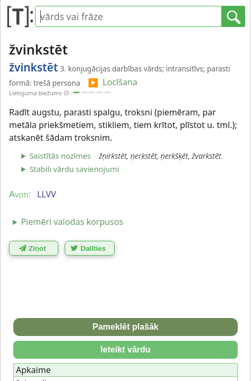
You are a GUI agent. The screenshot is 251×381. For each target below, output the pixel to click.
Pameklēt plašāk (125, 326)
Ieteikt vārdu (125, 349)
